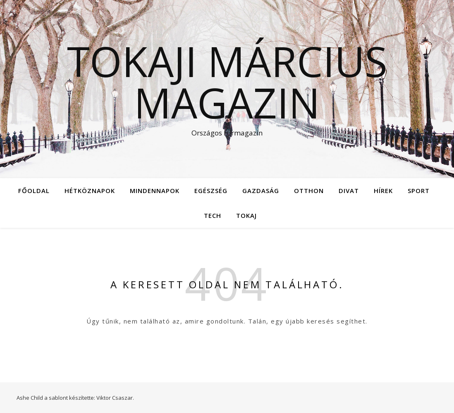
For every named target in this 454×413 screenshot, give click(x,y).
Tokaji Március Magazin (227, 81)
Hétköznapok (90, 190)
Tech (212, 215)
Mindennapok (154, 190)
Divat (349, 190)
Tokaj (246, 215)
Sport (419, 190)
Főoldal (34, 190)
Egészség (210, 190)
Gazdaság (260, 190)
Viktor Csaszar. (115, 397)
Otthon (309, 190)
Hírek (383, 190)
